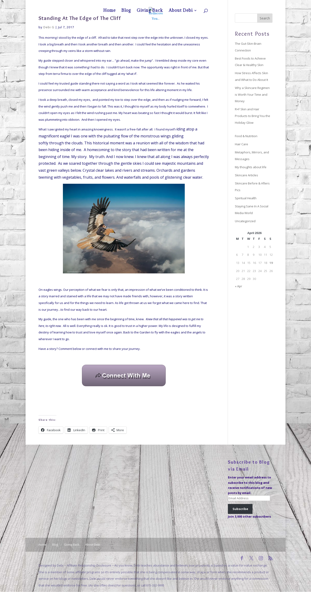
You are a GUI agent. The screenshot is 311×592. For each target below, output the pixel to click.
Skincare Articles (246, 175)
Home (222, 3)
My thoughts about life (250, 167)
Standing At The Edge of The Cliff (80, 18)
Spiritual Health (245, 198)
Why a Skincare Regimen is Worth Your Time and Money (252, 94)
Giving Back (245, 3)
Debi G (48, 27)
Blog (232, 3)
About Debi (261, 3)
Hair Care (241, 144)
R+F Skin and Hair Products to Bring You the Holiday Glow (252, 115)
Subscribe (240, 509)
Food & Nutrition (246, 136)
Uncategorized (245, 221)
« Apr (238, 286)
